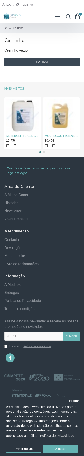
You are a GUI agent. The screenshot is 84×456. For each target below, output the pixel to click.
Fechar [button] (74, 400)
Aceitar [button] (60, 448)
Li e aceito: (27, 346)
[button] (40, 152)
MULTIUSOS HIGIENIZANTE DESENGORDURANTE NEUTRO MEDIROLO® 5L (61, 136)
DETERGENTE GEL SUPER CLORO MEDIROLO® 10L (22, 136)
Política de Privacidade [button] (57, 435)
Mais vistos (14, 89)
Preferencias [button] (24, 448)
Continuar (42, 62)
